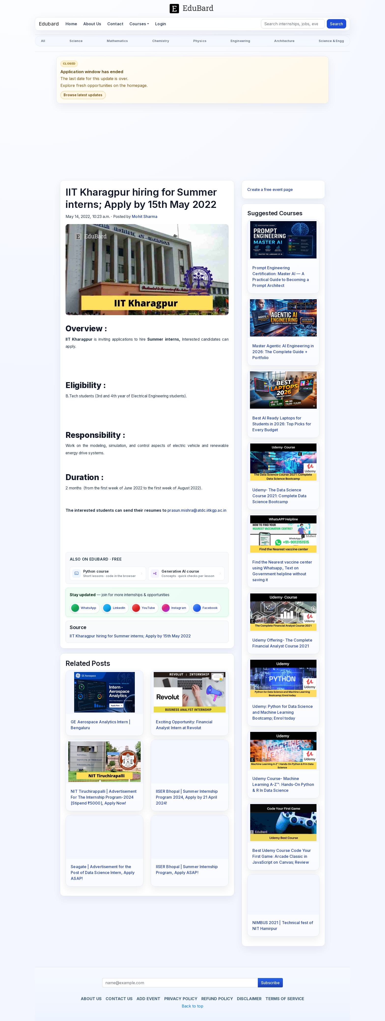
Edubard (49, 24)
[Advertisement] (192, 141)
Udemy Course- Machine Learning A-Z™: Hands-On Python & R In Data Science (283, 784)
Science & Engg (331, 41)
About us (91, 998)
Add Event (148, 998)
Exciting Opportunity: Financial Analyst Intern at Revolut (184, 724)
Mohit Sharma (144, 216)
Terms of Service (284, 998)
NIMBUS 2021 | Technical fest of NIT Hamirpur (282, 925)
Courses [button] (137, 23)
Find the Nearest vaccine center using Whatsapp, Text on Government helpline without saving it (282, 571)
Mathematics (117, 41)
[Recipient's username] (180, 982)
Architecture (284, 41)
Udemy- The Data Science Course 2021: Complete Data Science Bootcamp (279, 495)
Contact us (119, 998)
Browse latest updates (83, 95)
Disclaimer (249, 998)
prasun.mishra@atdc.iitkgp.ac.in (196, 510)
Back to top (193, 1006)
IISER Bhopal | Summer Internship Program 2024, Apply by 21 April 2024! (187, 797)
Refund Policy (217, 998)
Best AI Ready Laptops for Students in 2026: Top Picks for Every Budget (281, 424)
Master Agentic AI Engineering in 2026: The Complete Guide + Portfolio (283, 351)
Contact (115, 23)
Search (336, 23)
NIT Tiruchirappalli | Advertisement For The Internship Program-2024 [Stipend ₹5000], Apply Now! (104, 797)
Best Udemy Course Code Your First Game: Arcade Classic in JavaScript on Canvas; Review (281, 856)
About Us (92, 23)
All (43, 41)
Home (73, 23)
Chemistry (160, 41)
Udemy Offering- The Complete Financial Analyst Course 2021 (282, 643)
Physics (199, 41)
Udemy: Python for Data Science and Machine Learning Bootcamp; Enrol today (282, 712)
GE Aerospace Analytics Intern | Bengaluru (100, 724)
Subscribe (270, 982)
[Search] (293, 23)
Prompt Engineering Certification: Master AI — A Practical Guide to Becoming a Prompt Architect (280, 276)
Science (76, 41)
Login (160, 23)
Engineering (240, 41)
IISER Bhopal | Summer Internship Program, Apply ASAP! (187, 869)
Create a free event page (270, 189)
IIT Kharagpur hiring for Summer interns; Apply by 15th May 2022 (130, 635)
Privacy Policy (180, 998)
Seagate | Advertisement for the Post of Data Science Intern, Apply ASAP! (103, 872)
